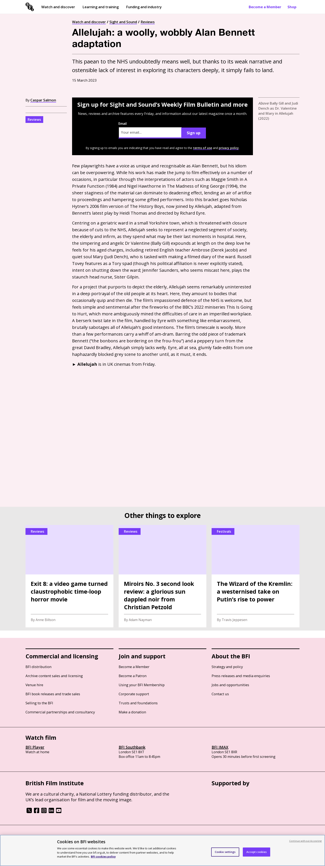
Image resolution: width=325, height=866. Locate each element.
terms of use (202, 148)
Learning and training (100, 6)
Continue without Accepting (305, 840)
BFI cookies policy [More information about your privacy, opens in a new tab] (103, 856)
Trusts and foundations (138, 703)
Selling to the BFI (39, 703)
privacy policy (229, 148)
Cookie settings (225, 852)
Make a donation (132, 712)
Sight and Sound (123, 21)
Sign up (193, 132)
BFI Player (35, 747)
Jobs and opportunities (230, 684)
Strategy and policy (227, 666)
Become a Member (265, 6)
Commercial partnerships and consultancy (60, 712)
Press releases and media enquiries (241, 675)
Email (150, 130)
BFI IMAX (220, 747)
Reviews (148, 21)
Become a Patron (132, 675)
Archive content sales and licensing (54, 675)
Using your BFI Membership (142, 684)
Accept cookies (256, 852)
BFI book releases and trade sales (53, 693)
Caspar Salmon (43, 100)
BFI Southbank (132, 747)
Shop (291, 6)
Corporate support (134, 693)
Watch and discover (58, 6)
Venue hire (34, 684)
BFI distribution (38, 666)
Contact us (220, 693)
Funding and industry (144, 6)
